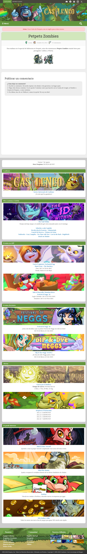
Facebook (30, 540)
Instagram (30, 538)
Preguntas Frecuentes (10, 538)
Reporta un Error (8, 544)
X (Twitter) (30, 542)
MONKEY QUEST (17, 1)
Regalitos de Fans (32, 536)
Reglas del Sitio (8, 540)
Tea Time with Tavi (43, 234)
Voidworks (21, 234)
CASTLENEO (7, 1)
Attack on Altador (44, 236)
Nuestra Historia (8, 542)
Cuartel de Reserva (37, 232)
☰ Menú (5, 24)
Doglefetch (65, 234)
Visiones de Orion (50, 232)
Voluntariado (52, 230)
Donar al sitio (7, 546)
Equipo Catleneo (8, 536)
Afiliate (29, 544)
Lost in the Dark (56, 234)
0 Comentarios (56, 43)
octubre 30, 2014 (42, 43)
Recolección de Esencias (39, 230)
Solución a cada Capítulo (44, 228)
